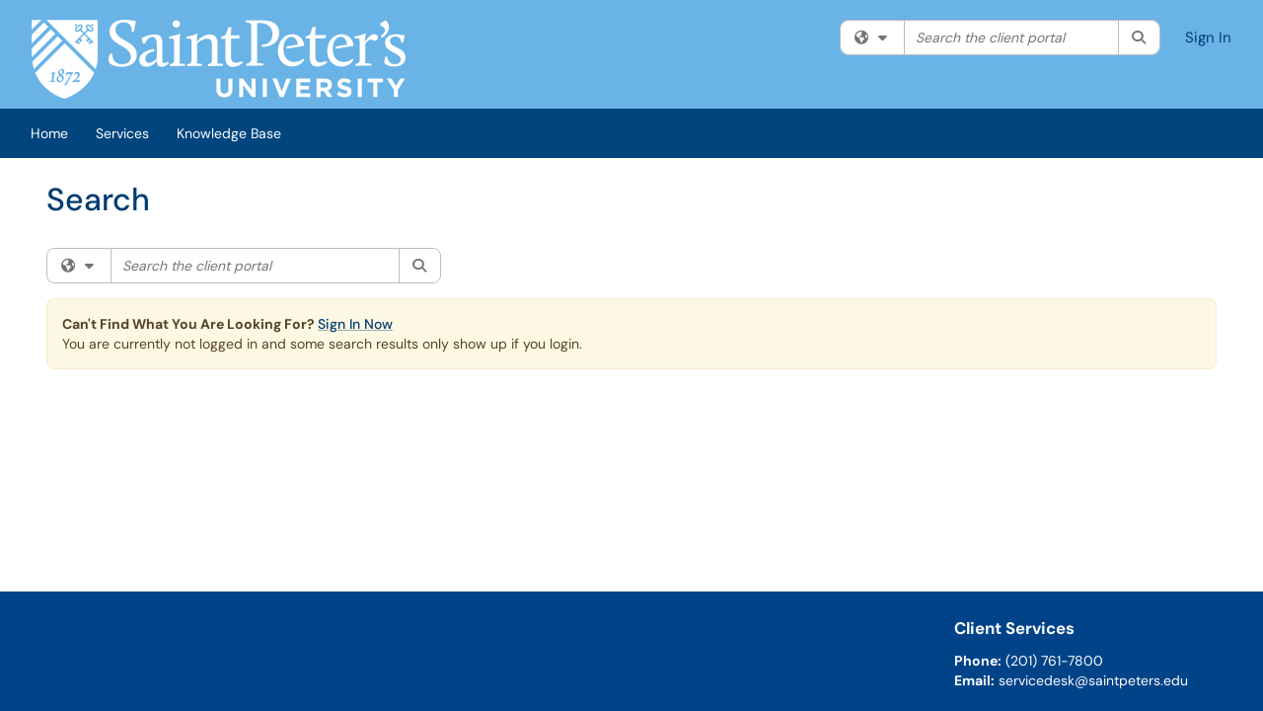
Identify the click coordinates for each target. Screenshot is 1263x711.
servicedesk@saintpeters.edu (1093, 680)
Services (122, 133)
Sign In (1208, 37)
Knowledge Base (229, 133)
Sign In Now (355, 324)
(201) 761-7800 (1054, 661)
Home (49, 133)
